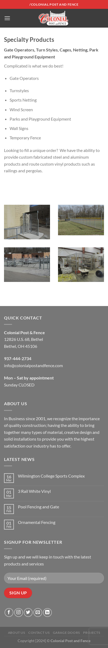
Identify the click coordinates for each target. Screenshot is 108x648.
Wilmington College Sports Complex (51, 475)
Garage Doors (66, 633)
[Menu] (7, 18)
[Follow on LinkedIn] (47, 612)
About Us (16, 633)
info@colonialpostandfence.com (33, 365)
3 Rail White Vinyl (34, 491)
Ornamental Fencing (36, 522)
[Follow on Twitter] (28, 612)
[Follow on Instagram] (18, 612)
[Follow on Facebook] (9, 612)
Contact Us (38, 633)
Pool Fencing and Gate (38, 506)
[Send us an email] (37, 612)
